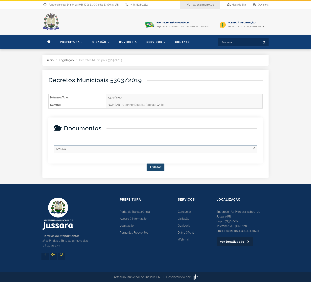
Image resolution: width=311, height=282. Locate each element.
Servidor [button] (155, 41)
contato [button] (184, 41)
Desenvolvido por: (182, 277)
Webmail (183, 239)
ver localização (235, 242)
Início (50, 60)
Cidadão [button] (100, 41)
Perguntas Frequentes (134, 232)
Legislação (66, 60)
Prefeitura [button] (71, 41)
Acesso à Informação (133, 218)
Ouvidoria (128, 41)
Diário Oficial (186, 232)
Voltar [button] (155, 167)
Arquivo (61, 149)
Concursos (185, 211)
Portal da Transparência (135, 211)
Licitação (183, 218)
